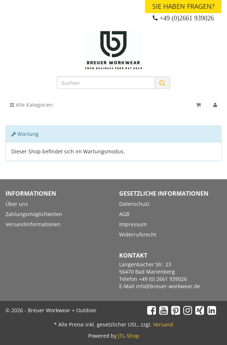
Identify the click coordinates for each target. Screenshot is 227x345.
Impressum (133, 224)
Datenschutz (134, 203)
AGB (124, 214)
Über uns (16, 203)
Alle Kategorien (31, 104)
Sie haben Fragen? (183, 6)
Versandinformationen (32, 224)
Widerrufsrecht (137, 234)
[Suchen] (106, 83)
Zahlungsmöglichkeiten (33, 214)
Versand (163, 324)
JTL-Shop (128, 335)
